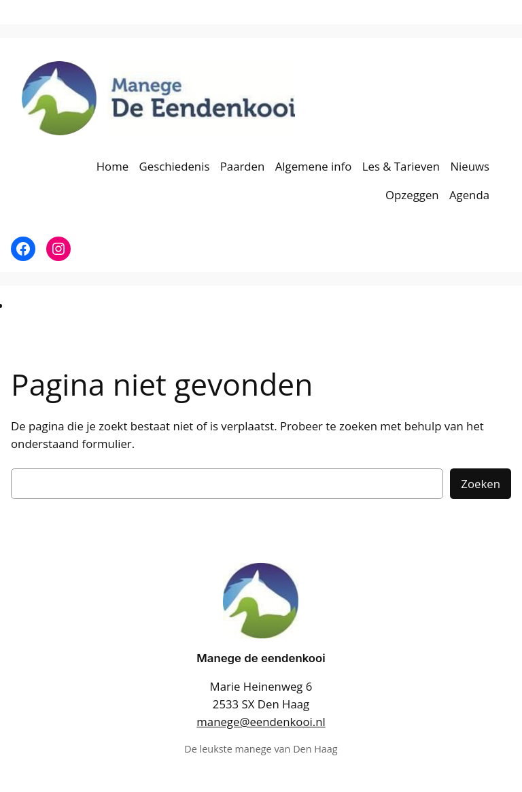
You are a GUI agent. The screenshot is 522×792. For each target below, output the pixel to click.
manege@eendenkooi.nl (260, 721)
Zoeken (480, 484)
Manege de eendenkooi (260, 658)
